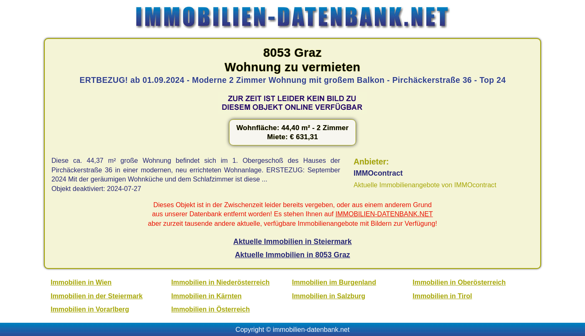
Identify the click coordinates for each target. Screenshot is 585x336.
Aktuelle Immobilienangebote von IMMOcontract (424, 185)
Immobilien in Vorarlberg (90, 309)
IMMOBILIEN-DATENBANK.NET (384, 214)
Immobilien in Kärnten (206, 296)
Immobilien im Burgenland (334, 282)
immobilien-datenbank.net (311, 329)
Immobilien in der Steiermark (97, 296)
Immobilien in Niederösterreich (220, 282)
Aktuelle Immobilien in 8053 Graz (292, 255)
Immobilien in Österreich (210, 309)
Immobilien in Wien (81, 282)
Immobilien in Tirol (442, 296)
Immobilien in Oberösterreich (459, 282)
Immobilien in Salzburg (329, 296)
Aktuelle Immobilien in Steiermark (292, 241)
